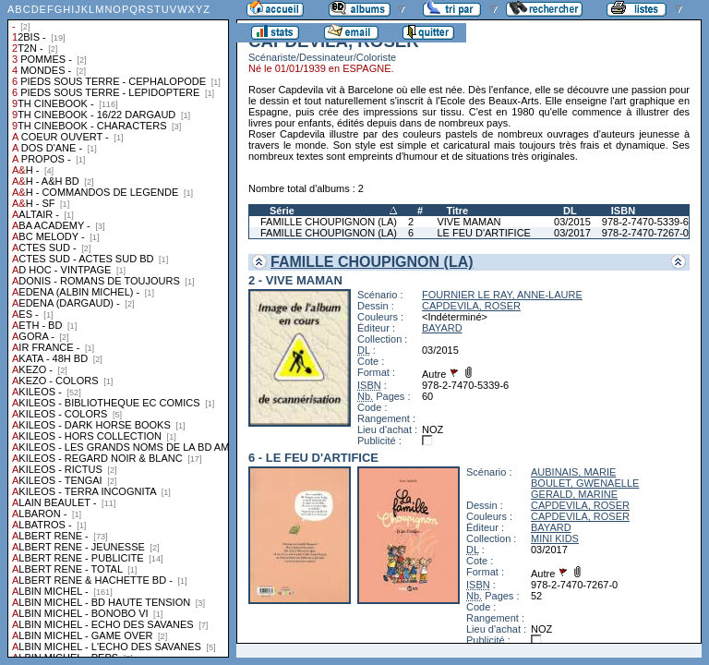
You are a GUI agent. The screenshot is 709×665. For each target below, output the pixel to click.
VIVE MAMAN (468, 221)
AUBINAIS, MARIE (573, 472)
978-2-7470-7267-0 (645, 232)
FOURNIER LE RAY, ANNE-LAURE (502, 294)
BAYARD (442, 327)
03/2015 (572, 221)
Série (282, 210)
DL (570, 210)
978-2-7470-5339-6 (645, 221)
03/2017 (572, 232)
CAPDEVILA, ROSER (471, 305)
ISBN (623, 210)
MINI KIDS (555, 538)
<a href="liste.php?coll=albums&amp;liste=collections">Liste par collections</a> (118, 329)
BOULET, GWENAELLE (585, 483)
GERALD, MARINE (574, 494)
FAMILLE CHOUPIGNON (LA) (328, 221)
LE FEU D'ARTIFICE (484, 232)
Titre (457, 210)
